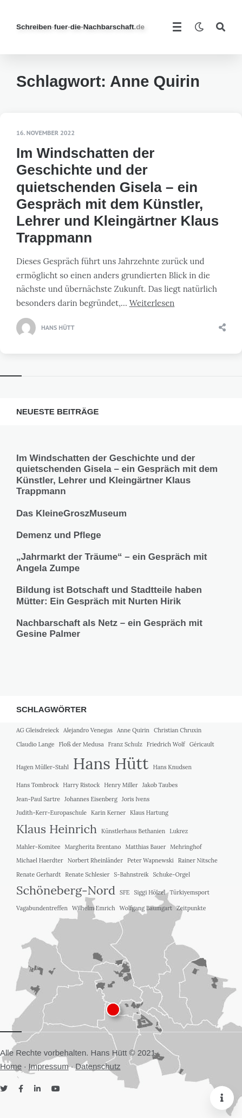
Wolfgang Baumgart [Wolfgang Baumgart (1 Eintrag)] (146, 908)
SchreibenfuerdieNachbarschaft (80, 27)
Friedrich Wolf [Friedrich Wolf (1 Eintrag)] (166, 744)
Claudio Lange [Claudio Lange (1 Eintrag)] (35, 744)
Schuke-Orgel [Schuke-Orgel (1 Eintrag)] (171, 874)
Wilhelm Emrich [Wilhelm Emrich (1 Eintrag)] (93, 908)
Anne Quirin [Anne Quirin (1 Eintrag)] (133, 730)
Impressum (49, 1066)
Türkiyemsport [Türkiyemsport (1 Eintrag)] (189, 892)
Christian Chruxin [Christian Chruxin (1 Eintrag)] (177, 730)
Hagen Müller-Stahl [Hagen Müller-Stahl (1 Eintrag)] (42, 767)
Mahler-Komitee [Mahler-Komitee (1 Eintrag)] (38, 847)
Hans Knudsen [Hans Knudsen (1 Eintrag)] (172, 767)
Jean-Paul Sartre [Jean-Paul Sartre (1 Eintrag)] (38, 799)
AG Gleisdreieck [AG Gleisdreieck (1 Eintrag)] (37, 730)
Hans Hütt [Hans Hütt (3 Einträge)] (111, 763)
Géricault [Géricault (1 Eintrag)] (201, 744)
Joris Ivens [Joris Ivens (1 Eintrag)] (135, 799)
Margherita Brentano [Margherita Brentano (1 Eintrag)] (93, 847)
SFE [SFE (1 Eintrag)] (125, 892)
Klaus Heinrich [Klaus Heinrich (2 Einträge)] (56, 828)
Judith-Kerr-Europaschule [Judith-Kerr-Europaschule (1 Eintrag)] (51, 812)
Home (11, 1066)
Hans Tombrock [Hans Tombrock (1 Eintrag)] (37, 785)
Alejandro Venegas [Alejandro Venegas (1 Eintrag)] (88, 730)
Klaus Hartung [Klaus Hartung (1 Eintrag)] (149, 812)
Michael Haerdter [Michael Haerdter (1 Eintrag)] (39, 860)
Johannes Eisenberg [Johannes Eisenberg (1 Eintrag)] (90, 799)
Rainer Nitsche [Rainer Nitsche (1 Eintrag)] (198, 860)
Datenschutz (97, 1066)
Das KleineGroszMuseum (71, 513)
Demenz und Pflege (58, 535)
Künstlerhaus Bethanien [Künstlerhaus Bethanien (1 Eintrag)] (133, 831)
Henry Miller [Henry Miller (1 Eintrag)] (121, 785)
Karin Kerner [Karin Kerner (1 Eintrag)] (108, 812)
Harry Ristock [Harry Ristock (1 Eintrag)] (81, 785)
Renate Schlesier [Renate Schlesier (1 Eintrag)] (87, 874)
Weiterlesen (152, 303)
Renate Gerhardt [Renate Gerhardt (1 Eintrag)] (38, 874)
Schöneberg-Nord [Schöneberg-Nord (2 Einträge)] (65, 890)
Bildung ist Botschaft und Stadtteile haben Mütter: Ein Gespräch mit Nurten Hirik (109, 595)
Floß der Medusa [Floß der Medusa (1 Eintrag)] (80, 744)
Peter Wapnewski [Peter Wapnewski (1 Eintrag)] (150, 860)
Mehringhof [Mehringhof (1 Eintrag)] (185, 847)
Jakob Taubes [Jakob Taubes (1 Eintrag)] (160, 785)
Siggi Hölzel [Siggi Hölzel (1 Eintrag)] (149, 892)
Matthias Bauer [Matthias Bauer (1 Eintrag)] (145, 847)
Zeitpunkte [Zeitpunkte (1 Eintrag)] (191, 908)
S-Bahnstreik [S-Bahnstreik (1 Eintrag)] (131, 874)
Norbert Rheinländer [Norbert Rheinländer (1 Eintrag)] (95, 860)
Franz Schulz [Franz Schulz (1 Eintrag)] (125, 744)
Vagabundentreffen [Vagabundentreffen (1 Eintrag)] (42, 908)
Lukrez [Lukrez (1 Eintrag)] (178, 831)
